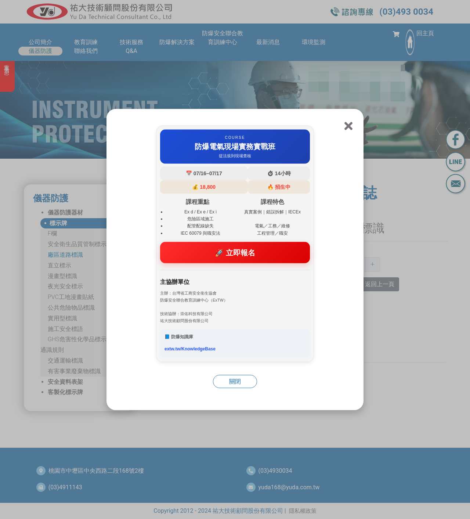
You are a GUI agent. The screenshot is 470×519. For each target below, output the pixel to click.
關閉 (235, 381)
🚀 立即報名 (235, 252)
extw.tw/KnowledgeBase (190, 349)
